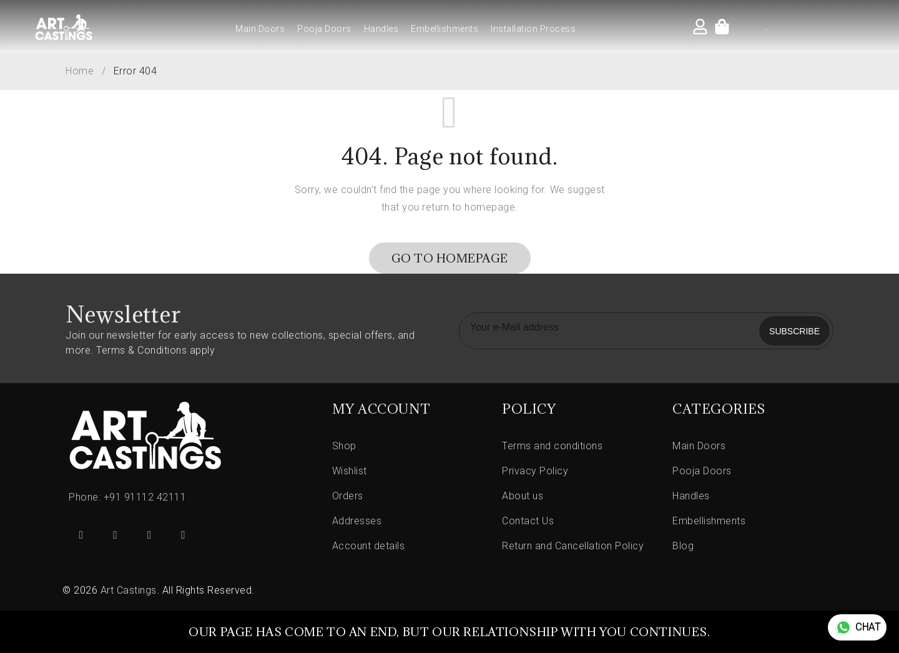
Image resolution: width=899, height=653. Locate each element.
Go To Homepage (449, 258)
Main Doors (260, 29)
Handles (381, 29)
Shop (344, 446)
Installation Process (533, 29)
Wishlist (349, 471)
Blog (683, 546)
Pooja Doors (324, 29)
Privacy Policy (535, 471)
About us (522, 496)
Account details (368, 546)
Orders (347, 496)
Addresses (357, 521)
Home (80, 71)
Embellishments (444, 29)
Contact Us (528, 521)
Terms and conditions (552, 446)
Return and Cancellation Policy (573, 546)
